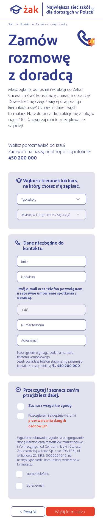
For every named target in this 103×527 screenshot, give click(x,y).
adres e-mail (35, 485)
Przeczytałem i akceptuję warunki (52, 420)
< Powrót (28, 511)
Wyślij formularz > (70, 511)
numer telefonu (38, 473)
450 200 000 (68, 365)
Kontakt (24, 24)
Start (10, 24)
